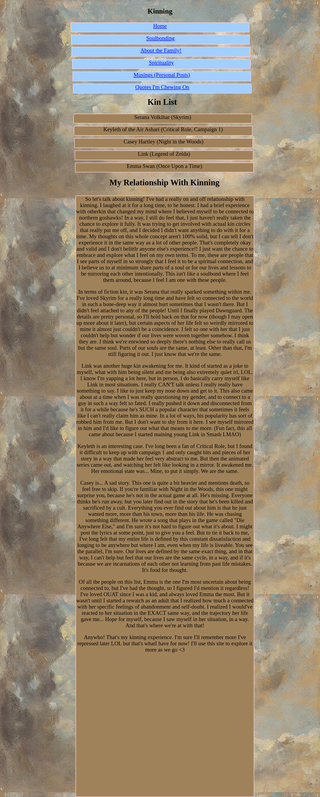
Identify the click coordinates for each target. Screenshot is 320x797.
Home (160, 26)
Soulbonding (160, 38)
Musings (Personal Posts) (162, 75)
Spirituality (161, 63)
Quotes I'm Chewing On (162, 87)
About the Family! (161, 50)
